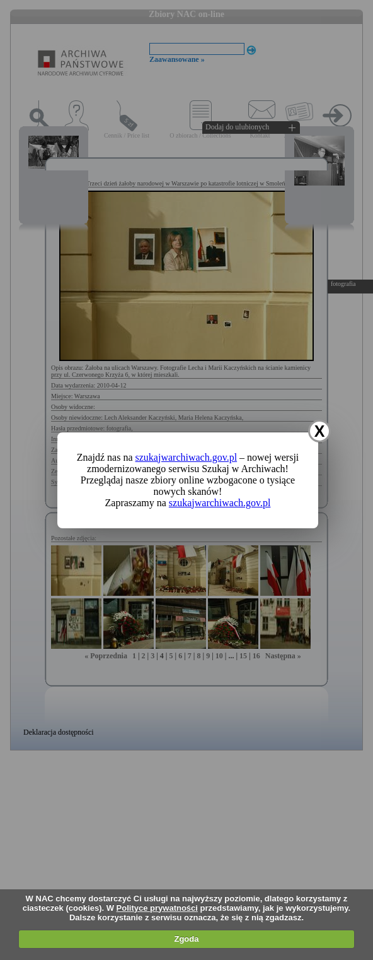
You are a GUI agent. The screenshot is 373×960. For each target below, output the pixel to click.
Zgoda (186, 939)
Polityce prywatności (157, 908)
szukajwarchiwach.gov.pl (186, 457)
